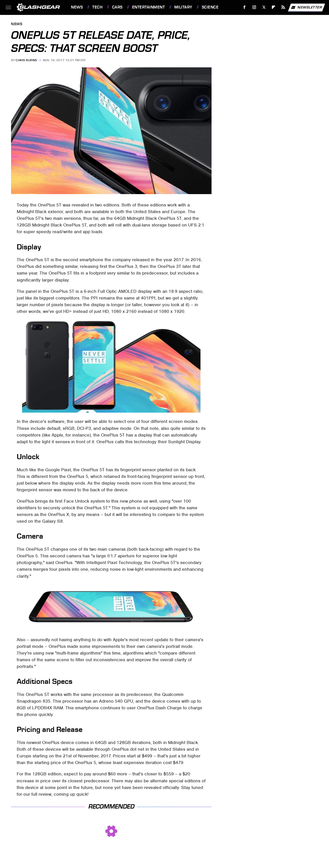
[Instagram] (254, 7)
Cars (117, 7)
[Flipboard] (273, 7)
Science (210, 7)
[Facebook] (244, 7)
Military (183, 7)
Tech (97, 7)
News (77, 7)
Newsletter (306, 7)
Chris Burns (26, 60)
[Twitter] (264, 7)
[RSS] (283, 7)
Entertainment (148, 7)
